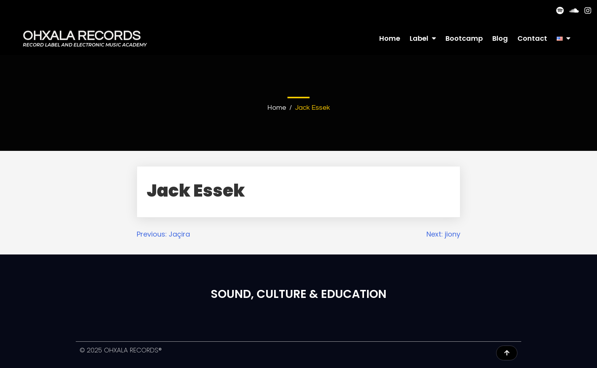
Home (276, 107)
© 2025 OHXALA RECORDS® (121, 350)
